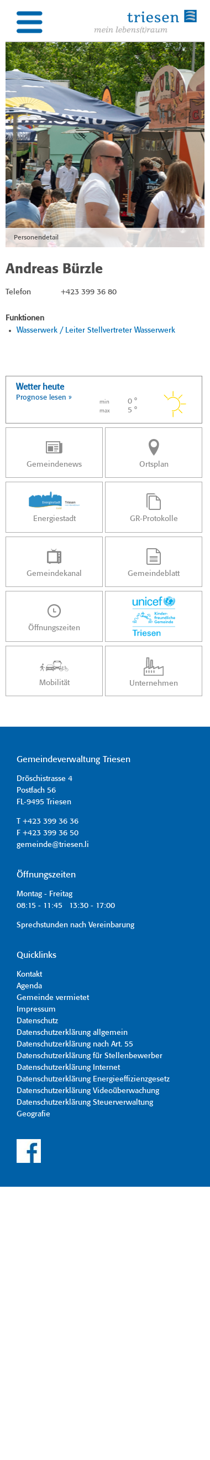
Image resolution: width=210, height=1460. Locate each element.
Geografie (33, 1114)
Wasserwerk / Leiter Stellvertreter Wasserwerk (96, 330)
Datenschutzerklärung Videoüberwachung (88, 1091)
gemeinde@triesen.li (53, 845)
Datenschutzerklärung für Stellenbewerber (89, 1056)
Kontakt (29, 974)
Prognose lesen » (44, 397)
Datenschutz (37, 1021)
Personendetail (36, 237)
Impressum (36, 1009)
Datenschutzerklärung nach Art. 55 (75, 1044)
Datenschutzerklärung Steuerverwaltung (85, 1102)
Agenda (29, 986)
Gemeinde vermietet (53, 998)
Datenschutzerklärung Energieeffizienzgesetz (93, 1079)
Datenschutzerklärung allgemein (72, 1033)
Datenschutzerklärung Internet (68, 1067)
